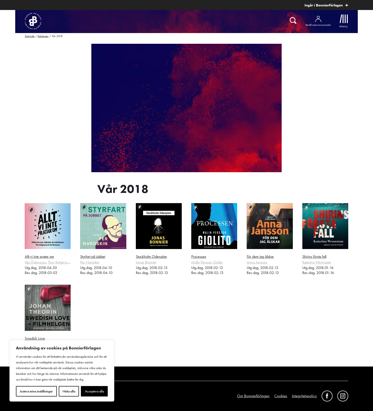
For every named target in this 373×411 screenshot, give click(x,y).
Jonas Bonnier (146, 262)
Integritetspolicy (304, 395)
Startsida (29, 36)
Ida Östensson (35, 262)
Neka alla (69, 391)
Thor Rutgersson (59, 262)
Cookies (280, 395)
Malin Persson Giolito (207, 262)
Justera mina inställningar (36, 391)
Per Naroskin (89, 262)
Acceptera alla (94, 391)
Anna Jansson (257, 262)
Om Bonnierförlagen (253, 395)
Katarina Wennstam (316, 262)
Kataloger (43, 36)
